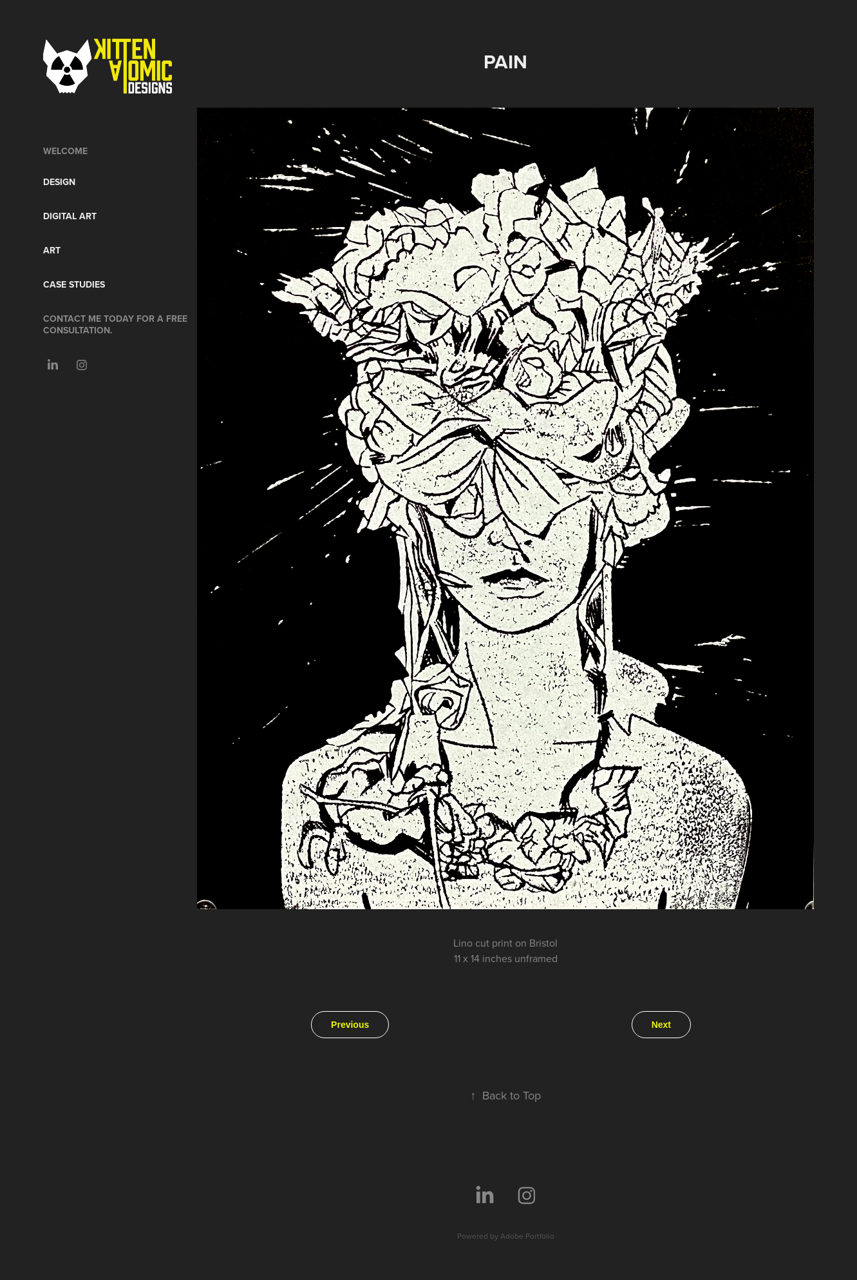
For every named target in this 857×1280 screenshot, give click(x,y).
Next (661, 1024)
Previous (350, 1024)
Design (59, 181)
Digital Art (70, 216)
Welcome (65, 150)
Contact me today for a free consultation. (115, 324)
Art (52, 250)
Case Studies (74, 284)
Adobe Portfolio (527, 1235)
